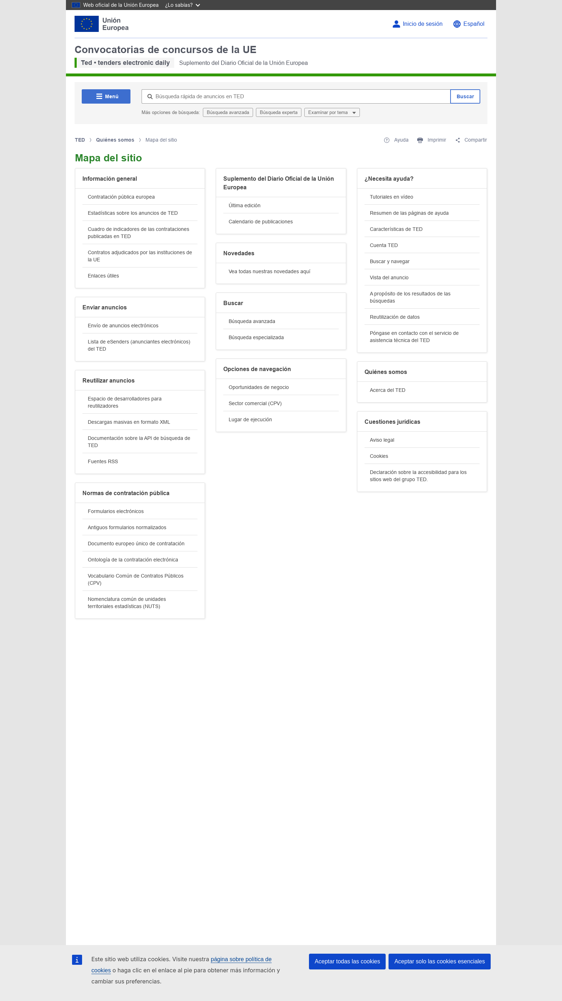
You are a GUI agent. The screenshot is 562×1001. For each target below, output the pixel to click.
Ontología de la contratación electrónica (133, 560)
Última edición (245, 205)
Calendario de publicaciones (261, 221)
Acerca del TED (387, 390)
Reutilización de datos (395, 317)
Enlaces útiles (103, 276)
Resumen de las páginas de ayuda (409, 213)
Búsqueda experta (278, 112)
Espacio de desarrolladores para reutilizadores (125, 402)
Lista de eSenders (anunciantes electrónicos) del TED (139, 345)
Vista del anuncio (389, 277)
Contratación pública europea (121, 197)
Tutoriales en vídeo (391, 197)
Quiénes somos (115, 140)
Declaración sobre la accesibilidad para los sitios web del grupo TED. (418, 475)
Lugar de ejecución (250, 419)
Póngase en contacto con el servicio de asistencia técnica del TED (414, 336)
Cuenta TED (384, 245)
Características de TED (396, 229)
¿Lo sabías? (182, 5)
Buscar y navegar (390, 261)
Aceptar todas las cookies (347, 961)
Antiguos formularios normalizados (127, 527)
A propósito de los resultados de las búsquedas (410, 297)
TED (80, 140)
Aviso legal (382, 440)
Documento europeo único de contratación (136, 543)
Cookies (379, 456)
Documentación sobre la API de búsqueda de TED (139, 441)
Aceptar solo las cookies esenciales (439, 961)
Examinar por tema (328, 112)
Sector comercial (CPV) (255, 403)
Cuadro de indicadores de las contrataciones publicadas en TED (138, 232)
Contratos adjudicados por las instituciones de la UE (140, 256)
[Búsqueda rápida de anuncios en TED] (296, 96)
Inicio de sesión (423, 24)
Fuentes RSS (103, 461)
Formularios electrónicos (116, 511)
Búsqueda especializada (256, 337)
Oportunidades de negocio (259, 387)
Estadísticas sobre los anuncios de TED (133, 213)
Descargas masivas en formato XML (129, 422)
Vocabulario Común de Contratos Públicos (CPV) (136, 579)
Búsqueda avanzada (228, 112)
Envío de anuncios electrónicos (123, 325)
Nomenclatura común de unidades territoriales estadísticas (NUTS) (127, 602)
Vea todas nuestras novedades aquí (269, 271)
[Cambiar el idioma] (468, 24)
